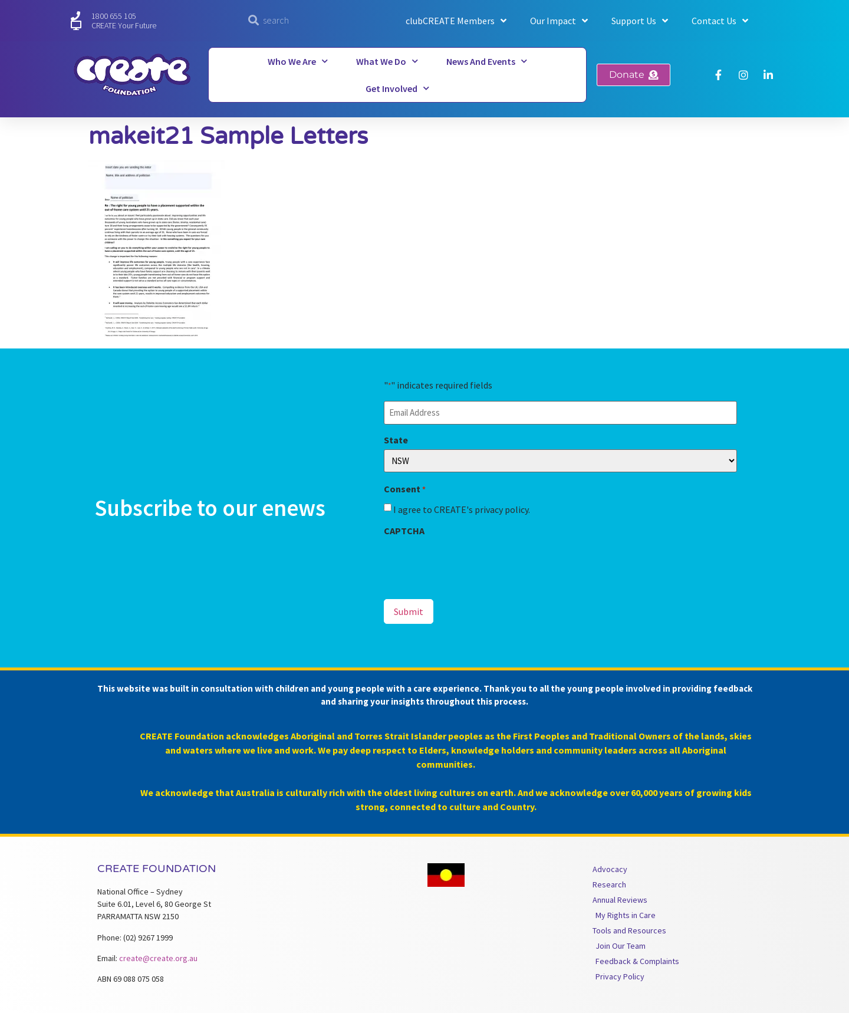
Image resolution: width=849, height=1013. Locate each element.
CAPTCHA (404, 530)
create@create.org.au (158, 958)
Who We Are (298, 61)
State (396, 440)
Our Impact (559, 20)
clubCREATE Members (456, 20)
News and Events (486, 61)
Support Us (639, 20)
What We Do (387, 61)
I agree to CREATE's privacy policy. (461, 509)
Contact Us (720, 20)
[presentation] (473, 563)
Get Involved (397, 88)
